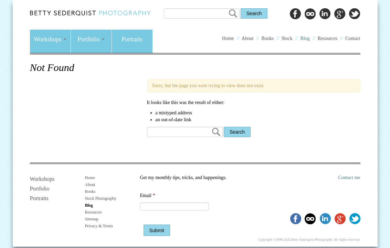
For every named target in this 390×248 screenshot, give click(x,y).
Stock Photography (101, 198)
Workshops (50, 39)
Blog (305, 38)
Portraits (132, 39)
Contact (352, 38)
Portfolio (91, 39)
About (248, 38)
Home (228, 38)
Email (147, 195)
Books (267, 38)
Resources (328, 38)
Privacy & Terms (99, 226)
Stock (287, 38)
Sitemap (91, 219)
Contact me (349, 177)
